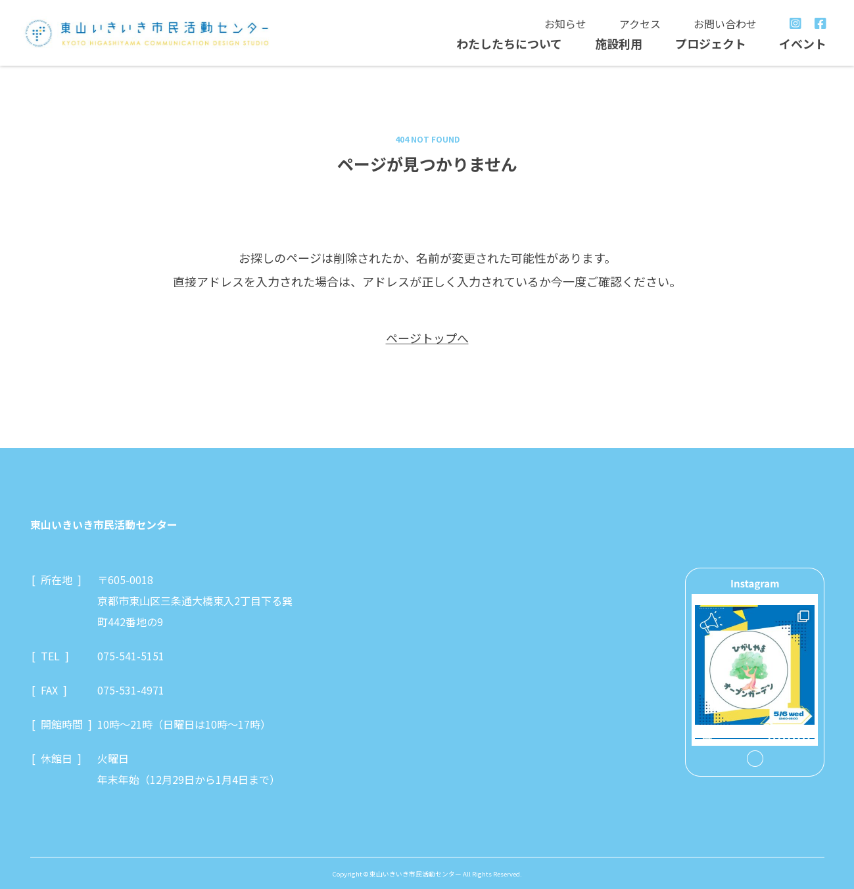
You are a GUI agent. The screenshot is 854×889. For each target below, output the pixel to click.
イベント (802, 43)
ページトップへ (427, 337)
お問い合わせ (725, 23)
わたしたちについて (509, 43)
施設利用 (618, 43)
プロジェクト (710, 43)
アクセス (640, 23)
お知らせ (565, 23)
